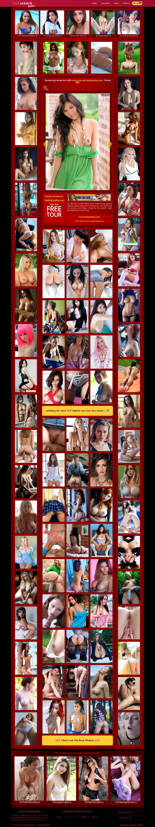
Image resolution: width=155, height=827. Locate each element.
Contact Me (125, 818)
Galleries (105, 3)
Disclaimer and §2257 (136, 825)
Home (94, 3)
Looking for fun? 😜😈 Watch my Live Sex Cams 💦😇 (77, 410)
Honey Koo (77, 80)
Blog (116, 3)
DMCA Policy (124, 825)
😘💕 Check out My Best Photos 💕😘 (77, 740)
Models (126, 3)
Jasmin (22, 3)
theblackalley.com (94, 80)
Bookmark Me (125, 812)
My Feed (137, 3)
